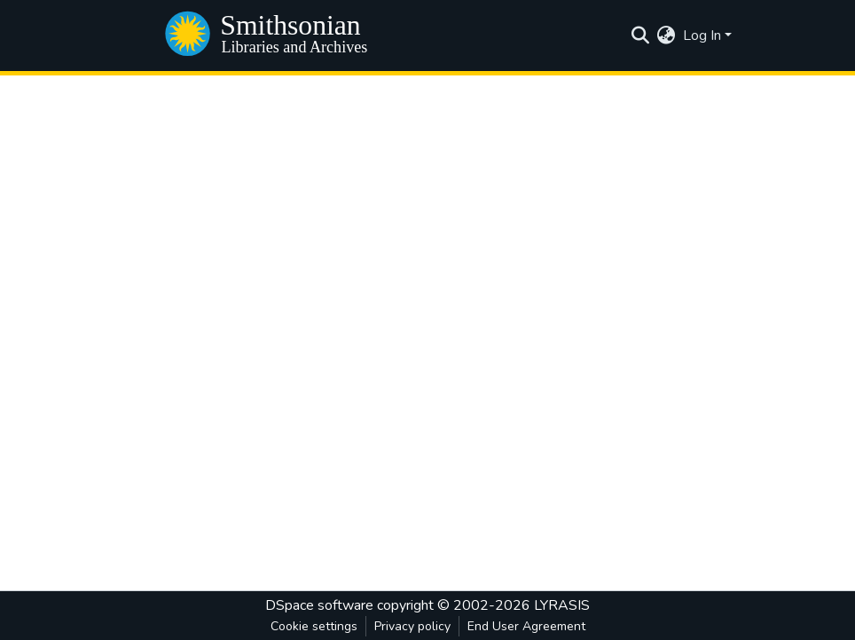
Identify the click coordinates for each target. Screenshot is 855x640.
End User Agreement (526, 626)
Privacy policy (412, 626)
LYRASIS (562, 605)
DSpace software (319, 605)
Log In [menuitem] (702, 35)
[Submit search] (641, 35)
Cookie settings (314, 626)
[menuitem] (666, 35)
